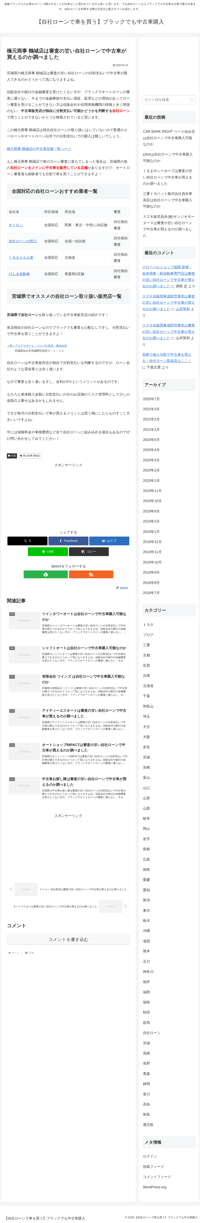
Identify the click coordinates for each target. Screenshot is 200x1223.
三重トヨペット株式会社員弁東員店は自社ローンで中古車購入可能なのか (167, 200)
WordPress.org (154, 1187)
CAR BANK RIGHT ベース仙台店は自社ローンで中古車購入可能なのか (169, 138)
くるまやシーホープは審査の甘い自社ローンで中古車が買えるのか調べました (167, 177)
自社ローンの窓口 (23, 241)
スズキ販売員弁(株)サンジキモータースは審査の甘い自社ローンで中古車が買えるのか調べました (169, 226)
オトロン (16, 225)
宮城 (12, 455)
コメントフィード (157, 1177)
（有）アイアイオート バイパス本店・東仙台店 (37, 345)
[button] (89, 551)
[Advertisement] (68, 495)
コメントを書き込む (68, 946)
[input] (169, 99)
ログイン (150, 1156)
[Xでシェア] (27, 541)
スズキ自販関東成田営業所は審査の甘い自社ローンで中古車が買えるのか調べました (168, 302)
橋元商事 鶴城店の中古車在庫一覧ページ (39, 149)
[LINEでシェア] (48, 551)
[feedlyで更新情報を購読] (64, 574)
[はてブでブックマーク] (109, 541)
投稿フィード (153, 1167)
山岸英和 (183, 309)
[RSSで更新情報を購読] (73, 574)
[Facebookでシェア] (68, 541)
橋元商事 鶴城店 (30, 455)
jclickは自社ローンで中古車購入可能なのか (168, 157)
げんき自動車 (19, 274)
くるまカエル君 (21, 258)
